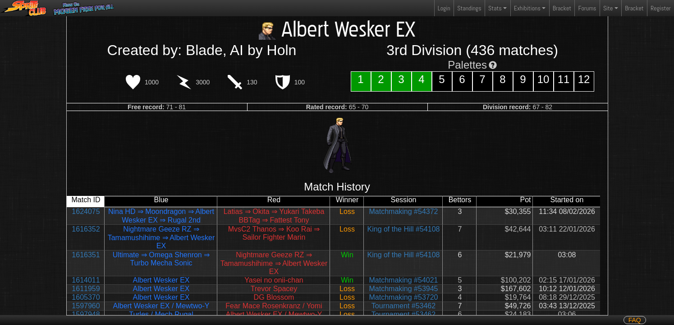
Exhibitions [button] (527, 8)
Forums (587, 8)
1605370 (86, 297)
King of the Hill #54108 (403, 229)
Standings (469, 10)
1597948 (86, 314)
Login (444, 8)
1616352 (86, 229)
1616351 (86, 255)
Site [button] (608, 8)
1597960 (86, 306)
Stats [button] (495, 8)
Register (661, 8)
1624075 (86, 211)
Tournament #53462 (403, 306)
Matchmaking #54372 (403, 211)
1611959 (86, 288)
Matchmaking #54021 (403, 280)
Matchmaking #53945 (403, 288)
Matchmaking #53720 (403, 297)
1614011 (86, 280)
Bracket (562, 8)
